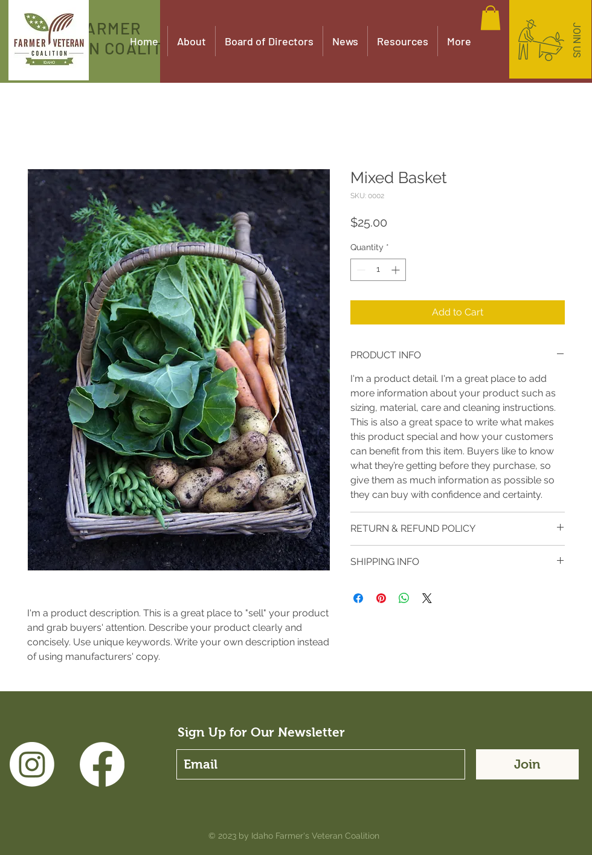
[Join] (527, 764)
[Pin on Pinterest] (381, 598)
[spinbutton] (378, 269)
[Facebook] (102, 764)
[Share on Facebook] (358, 598)
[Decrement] (359, 269)
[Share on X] (427, 598)
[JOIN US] (576, 40)
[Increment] (396, 269)
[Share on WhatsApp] (404, 598)
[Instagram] (32, 764)
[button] (490, 17)
